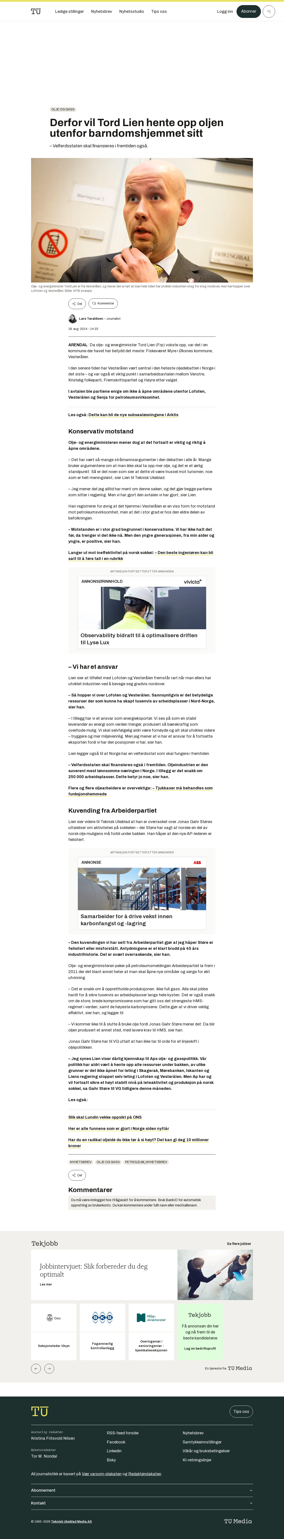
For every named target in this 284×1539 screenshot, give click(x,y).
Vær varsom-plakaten (102, 1474)
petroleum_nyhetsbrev (146, 1162)
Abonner (248, 11)
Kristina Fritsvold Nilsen (53, 1438)
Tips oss (241, 1411)
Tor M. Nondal (44, 1456)
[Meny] (269, 11)
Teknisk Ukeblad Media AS (71, 1521)
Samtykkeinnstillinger (202, 1442)
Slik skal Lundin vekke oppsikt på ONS (105, 1117)
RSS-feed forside (122, 1433)
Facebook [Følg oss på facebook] (116, 1442)
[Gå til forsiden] (36, 11)
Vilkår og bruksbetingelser (206, 1451)
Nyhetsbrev (80, 1162)
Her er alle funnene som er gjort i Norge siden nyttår (118, 1128)
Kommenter (103, 303)
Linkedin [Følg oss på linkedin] (114, 1451)
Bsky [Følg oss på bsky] (111, 1460)
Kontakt (142, 1503)
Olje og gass (63, 109)
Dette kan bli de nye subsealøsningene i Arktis (133, 415)
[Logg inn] (225, 11)
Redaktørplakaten (144, 1474)
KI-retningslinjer (197, 1460)
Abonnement (142, 1490)
